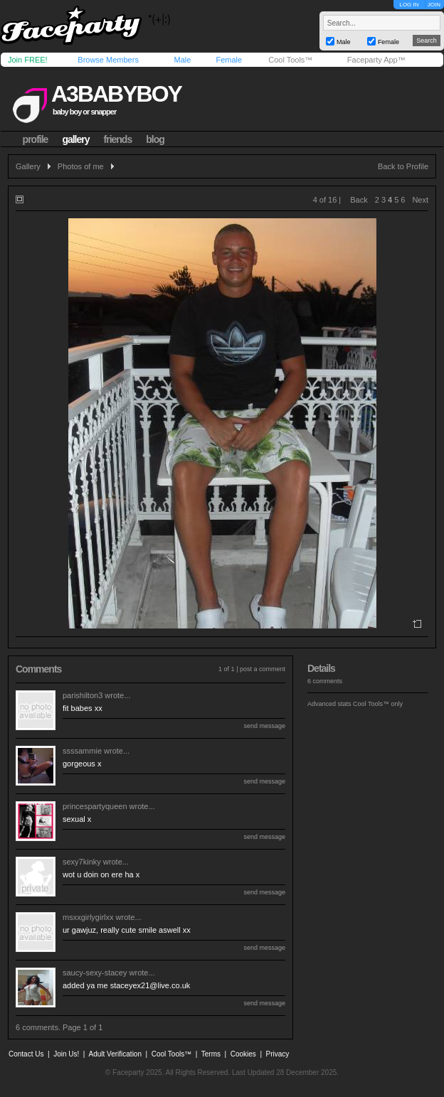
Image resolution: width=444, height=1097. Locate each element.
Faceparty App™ (376, 59)
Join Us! (66, 1054)
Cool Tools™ (290, 59)
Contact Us (26, 1054)
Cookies (243, 1054)
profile (35, 139)
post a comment (262, 669)
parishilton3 (82, 695)
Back (358, 200)
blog (155, 139)
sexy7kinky (82, 861)
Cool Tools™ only (378, 703)
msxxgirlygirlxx (88, 917)
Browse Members (108, 59)
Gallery (28, 166)
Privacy (278, 1054)
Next (420, 200)
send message (264, 725)
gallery (75, 139)
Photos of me (81, 166)
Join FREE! (28, 59)
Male (182, 59)
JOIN (434, 4)
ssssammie (82, 751)
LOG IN (408, 4)
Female (229, 59)
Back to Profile (403, 166)
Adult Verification (115, 1054)
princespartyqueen (95, 806)
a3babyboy (116, 94)
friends (118, 139)
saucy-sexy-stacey (95, 972)
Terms (211, 1054)
